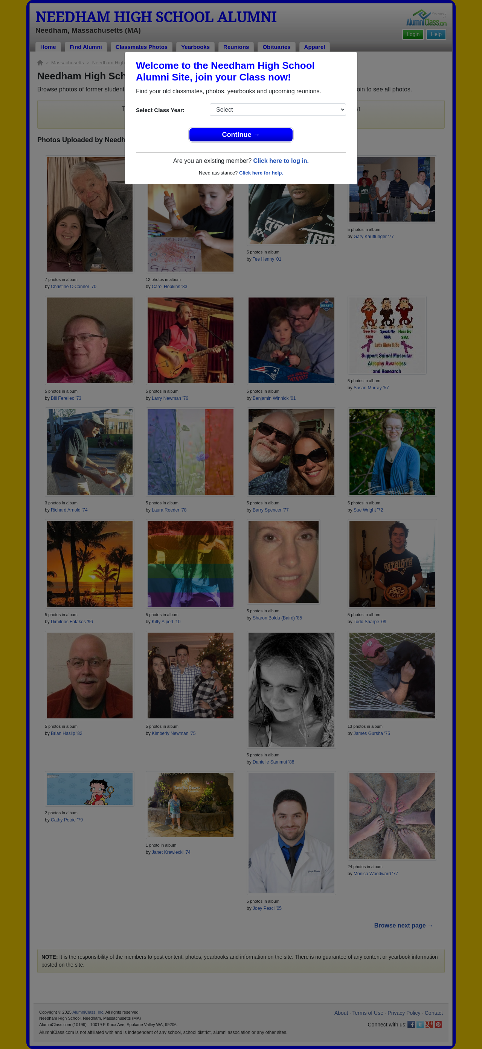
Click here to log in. (281, 161)
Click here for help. (261, 173)
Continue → (241, 134)
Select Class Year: (160, 110)
